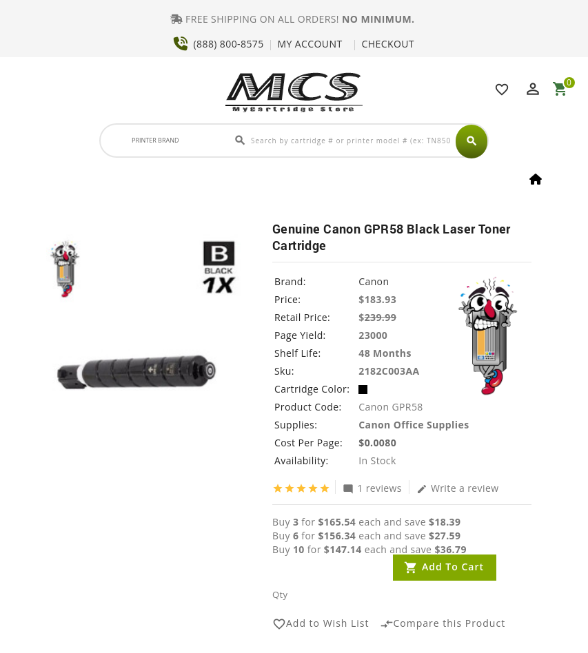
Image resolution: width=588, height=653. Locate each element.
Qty (279, 594)
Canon (373, 281)
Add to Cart (453, 566)
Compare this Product (443, 624)
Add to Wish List (320, 624)
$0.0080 (377, 442)
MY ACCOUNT (310, 43)
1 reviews (372, 487)
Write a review (457, 487)
